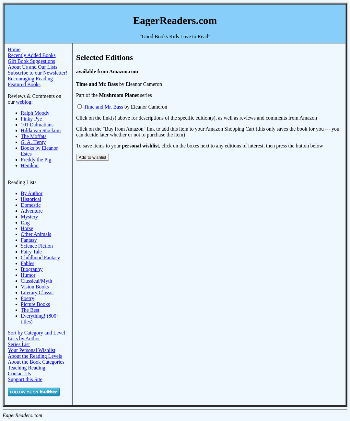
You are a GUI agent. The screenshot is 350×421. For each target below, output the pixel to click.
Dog (25, 222)
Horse (27, 228)
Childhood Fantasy (40, 257)
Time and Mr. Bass (103, 107)
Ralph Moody (35, 113)
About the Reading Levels (35, 356)
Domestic (31, 205)
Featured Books (24, 84)
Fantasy (29, 240)
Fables (27, 263)
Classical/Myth (36, 281)
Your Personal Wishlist (31, 350)
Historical (31, 199)
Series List (19, 344)
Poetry (27, 298)
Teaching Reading (26, 367)
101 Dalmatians (37, 124)
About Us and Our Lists (32, 67)
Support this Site (25, 379)
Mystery (29, 216)
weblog (23, 102)
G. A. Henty (33, 142)
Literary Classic (37, 292)
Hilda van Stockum (41, 130)
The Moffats (33, 136)
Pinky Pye (31, 119)
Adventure (32, 211)
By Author (31, 193)
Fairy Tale (31, 251)
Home (14, 49)
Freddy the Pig (36, 159)
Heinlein (30, 165)
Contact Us (19, 373)
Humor (28, 275)
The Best (30, 310)
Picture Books (35, 304)
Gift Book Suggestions (31, 61)
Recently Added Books (32, 55)
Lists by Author (24, 338)
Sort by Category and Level (36, 332)
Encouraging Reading (30, 78)
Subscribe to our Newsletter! (37, 73)
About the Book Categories (36, 362)
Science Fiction (37, 246)
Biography (32, 269)
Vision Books (35, 286)
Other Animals (36, 234)
